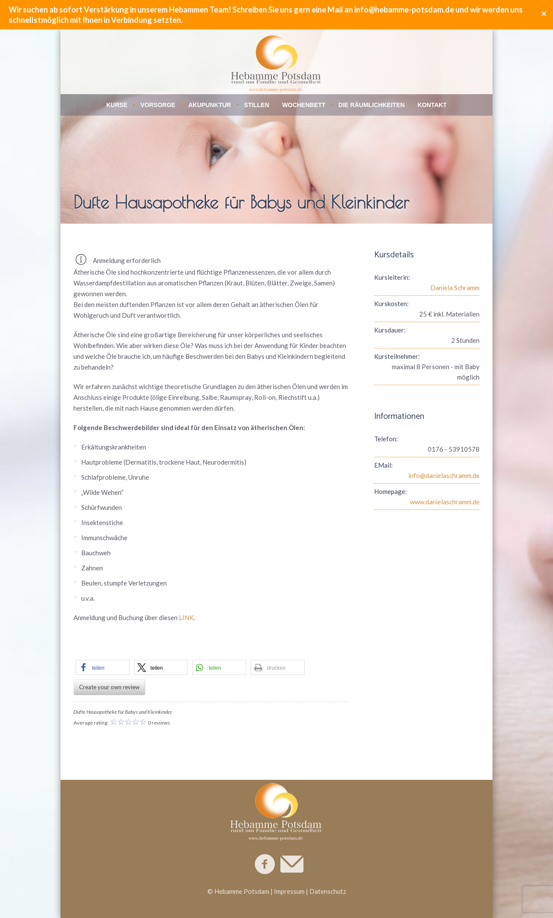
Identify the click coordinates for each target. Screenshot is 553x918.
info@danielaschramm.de (444, 475)
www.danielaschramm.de (445, 502)
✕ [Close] (544, 14)
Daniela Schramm (455, 287)
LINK (186, 617)
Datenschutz (327, 891)
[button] (103, 667)
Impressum (289, 891)
